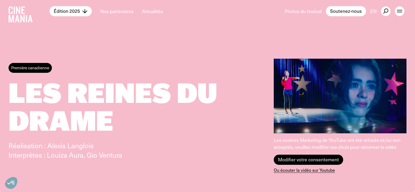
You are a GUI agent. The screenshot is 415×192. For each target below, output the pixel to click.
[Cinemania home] (29, 11)
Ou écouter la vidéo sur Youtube (304, 170)
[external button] (386, 11)
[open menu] (399, 11)
